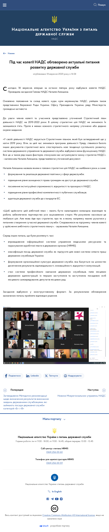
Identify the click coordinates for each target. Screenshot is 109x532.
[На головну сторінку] (54, 27)
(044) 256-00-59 (54, 463)
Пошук (102, 5)
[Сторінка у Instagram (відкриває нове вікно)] (61, 499)
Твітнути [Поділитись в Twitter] (53, 376)
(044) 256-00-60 (54, 452)
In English (57, 492)
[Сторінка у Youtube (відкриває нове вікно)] (56, 499)
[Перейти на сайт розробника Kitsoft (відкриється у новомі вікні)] (44, 526)
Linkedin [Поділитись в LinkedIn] (35, 376)
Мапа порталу (52, 419)
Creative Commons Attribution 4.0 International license (68, 515)
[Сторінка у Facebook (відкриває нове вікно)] (48, 499)
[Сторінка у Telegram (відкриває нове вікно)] (52, 499)
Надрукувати (74, 376)
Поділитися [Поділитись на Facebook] (15, 376)
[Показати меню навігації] (4, 5)
